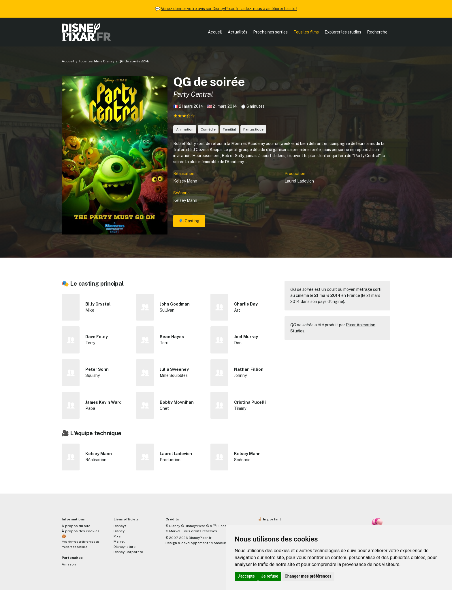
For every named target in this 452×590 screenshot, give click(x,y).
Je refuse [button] (269, 576)
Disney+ (120, 526)
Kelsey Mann (185, 181)
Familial (229, 129)
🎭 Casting (189, 221)
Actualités (237, 32)
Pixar (118, 536)
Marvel (119, 541)
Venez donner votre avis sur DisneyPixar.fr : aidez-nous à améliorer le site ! (229, 8)
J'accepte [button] (246, 576)
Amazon (69, 564)
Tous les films (306, 32)
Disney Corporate (128, 552)
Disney (119, 531)
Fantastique (253, 129)
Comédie (208, 129)
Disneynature (124, 547)
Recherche (377, 32)
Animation (184, 129)
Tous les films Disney (96, 61)
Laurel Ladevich (299, 181)
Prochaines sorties (270, 32)
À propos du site (76, 526)
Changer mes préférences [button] (308, 576)
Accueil (215, 32)
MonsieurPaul (222, 543)
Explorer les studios (343, 32)
